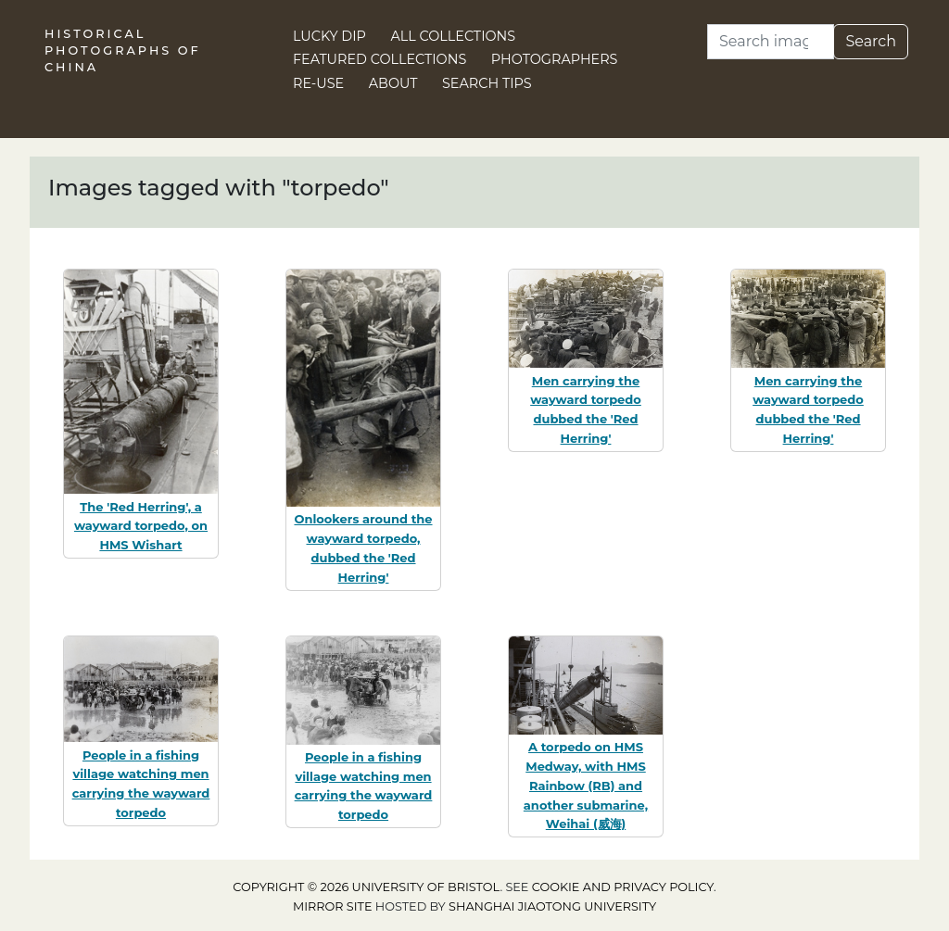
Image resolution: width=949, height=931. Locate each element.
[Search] (770, 41)
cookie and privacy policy (623, 887)
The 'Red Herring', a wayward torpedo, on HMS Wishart (141, 526)
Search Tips (487, 83)
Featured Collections (379, 59)
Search (870, 41)
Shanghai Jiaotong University (552, 906)
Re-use (318, 83)
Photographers (554, 59)
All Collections (453, 36)
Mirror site (333, 906)
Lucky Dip (329, 36)
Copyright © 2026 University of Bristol (366, 887)
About (393, 83)
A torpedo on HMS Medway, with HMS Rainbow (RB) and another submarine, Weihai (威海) (586, 785)
